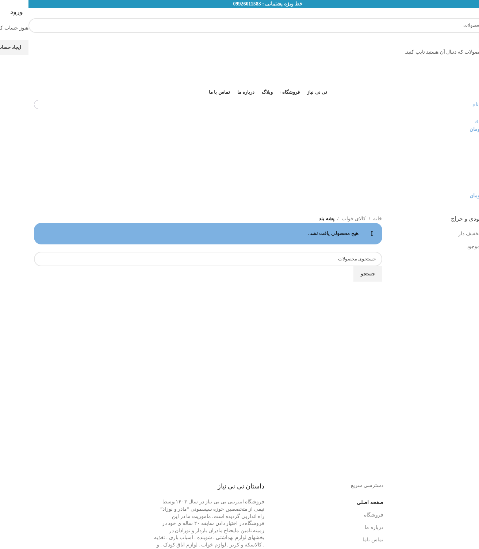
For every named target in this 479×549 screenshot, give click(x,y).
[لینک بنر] (239, 274)
